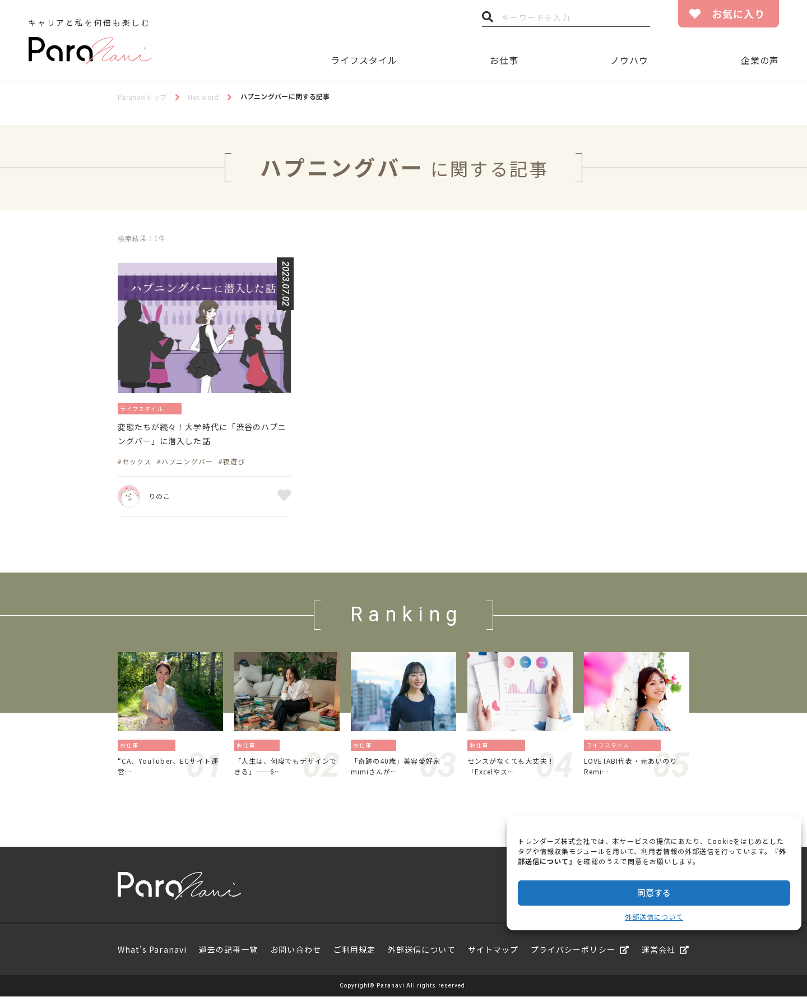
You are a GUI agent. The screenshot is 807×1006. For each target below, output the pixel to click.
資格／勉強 (510, 750)
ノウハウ (629, 60)
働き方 (271, 750)
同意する (654, 892)
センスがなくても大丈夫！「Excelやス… (517, 773)
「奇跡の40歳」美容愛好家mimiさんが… (402, 773)
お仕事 (504, 60)
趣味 (185, 408)
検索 (487, 19)
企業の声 (760, 60)
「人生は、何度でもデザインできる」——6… (285, 773)
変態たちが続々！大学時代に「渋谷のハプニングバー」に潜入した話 (203, 437)
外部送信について (654, 916)
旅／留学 (649, 750)
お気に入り (738, 13)
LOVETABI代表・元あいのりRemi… (634, 773)
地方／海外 (161, 750)
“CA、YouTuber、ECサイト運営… (168, 773)
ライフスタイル (364, 60)
